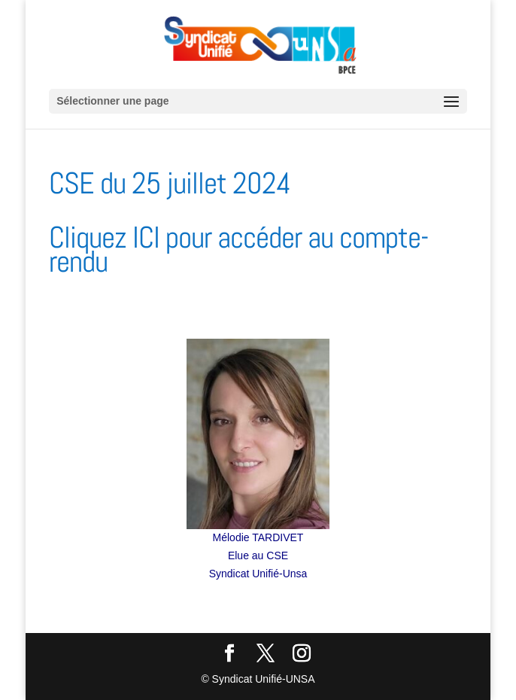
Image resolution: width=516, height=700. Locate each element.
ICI (145, 237)
